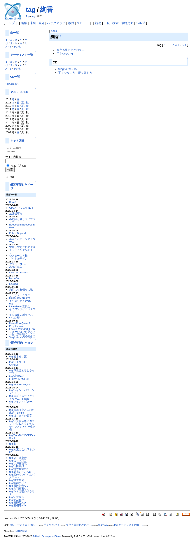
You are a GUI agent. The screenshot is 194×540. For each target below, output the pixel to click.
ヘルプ (140, 23)
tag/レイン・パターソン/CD (21, 391)
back (54, 31)
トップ (10, 23)
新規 (98, 23)
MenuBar (14, 278)
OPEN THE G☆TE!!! (21, 207)
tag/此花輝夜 (16, 499)
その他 (17, 46)
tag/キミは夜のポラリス (21, 493)
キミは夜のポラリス (21, 314)
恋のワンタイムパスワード (22, 310)
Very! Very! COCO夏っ (22, 337)
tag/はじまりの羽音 (20, 415)
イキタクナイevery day (20, 302)
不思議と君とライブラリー (22, 220)
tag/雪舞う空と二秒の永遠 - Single (21, 411)
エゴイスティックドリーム (22, 240)
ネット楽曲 (17, 140)
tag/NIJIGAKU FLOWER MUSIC (19, 377)
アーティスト (171, 45)
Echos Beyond (17, 233)
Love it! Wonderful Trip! (22, 328)
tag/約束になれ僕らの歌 (21, 451)
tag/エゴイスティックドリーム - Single (21, 397)
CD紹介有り (12, 83)
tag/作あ (103, 525)
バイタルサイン (18, 258)
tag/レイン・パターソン (21, 403)
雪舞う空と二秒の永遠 (22, 247)
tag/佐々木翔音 (17, 460)
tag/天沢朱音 (16, 497)
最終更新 (127, 23)
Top (28, 16)
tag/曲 (12, 443)
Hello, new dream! (19, 297)
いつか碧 (14, 317)
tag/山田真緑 (16, 466)
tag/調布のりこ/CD (20, 471)
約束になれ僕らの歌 (21, 289)
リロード (83, 23)
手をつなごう (64, 53)
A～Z (8, 46)
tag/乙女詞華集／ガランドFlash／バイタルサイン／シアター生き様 (22, 425)
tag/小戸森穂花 (17, 463)
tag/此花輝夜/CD (18, 488)
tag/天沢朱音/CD (18, 485)
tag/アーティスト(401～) (24, 525)
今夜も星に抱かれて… (70, 50)
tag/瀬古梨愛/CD (18, 469)
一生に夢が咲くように (22, 334)
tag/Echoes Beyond (20, 384)
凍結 (33, 23)
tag (31, 9)
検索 (115, 23)
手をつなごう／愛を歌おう (75, 72)
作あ (184, 45)
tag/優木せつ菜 (17, 356)
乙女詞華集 (15, 266)
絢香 (46, 9)
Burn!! (12, 202)
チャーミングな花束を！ (21, 251)
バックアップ (56, 23)
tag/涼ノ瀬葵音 (17, 457)
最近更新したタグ (21, 342)
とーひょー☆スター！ (22, 295)
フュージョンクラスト (22, 331)
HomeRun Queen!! (19, 323)
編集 (24, 23)
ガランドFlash (17, 264)
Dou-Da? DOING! (19, 272)
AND (13, 165)
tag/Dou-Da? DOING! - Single (22, 436)
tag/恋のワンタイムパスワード (21, 476)
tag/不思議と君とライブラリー (21, 372)
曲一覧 (14, 32)
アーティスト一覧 (21, 54)
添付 (71, 23)
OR (24, 165)
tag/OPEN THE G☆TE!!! (17, 363)
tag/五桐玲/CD (17, 505)
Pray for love (16, 326)
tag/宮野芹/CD (17, 502)
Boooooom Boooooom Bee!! (22, 226)
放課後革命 (15, 213)
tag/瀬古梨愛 (16, 480)
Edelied (13, 283)
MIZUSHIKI (21, 531)
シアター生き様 (18, 255)
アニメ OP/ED (19, 92)
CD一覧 (15, 76)
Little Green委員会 (19, 306)
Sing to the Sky (67, 69)
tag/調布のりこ (17, 483)
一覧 (107, 23)
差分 (41, 23)
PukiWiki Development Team (47, 536)
